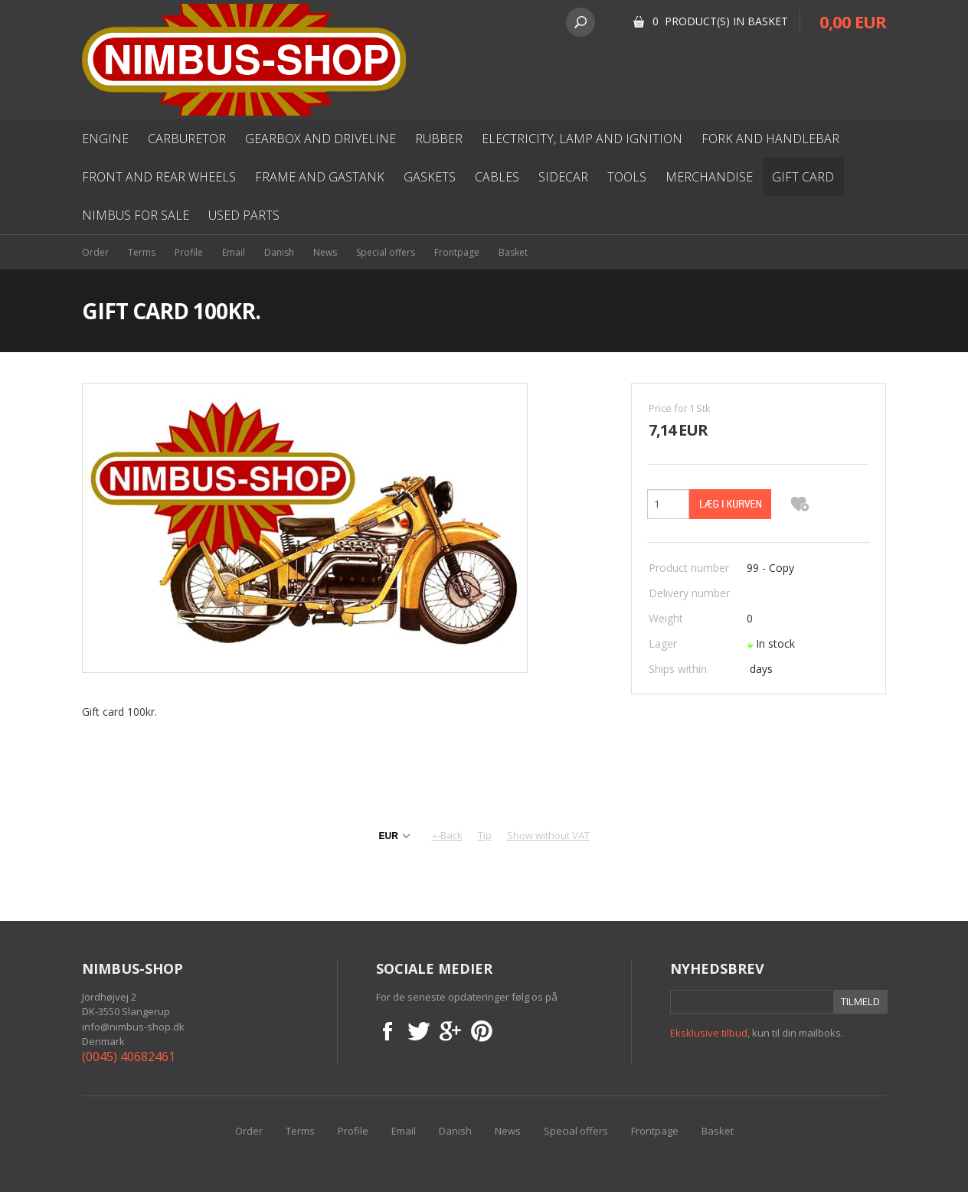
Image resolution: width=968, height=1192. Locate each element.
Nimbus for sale (135, 215)
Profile (189, 252)
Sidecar (563, 176)
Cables (497, 176)
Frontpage (456, 252)
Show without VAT (548, 835)
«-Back (447, 835)
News (325, 252)
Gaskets (430, 176)
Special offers (385, 252)
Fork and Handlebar (770, 138)
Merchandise (709, 176)
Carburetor (187, 138)
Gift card (803, 176)
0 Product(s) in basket (720, 21)
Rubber (439, 138)
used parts (244, 215)
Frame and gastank (319, 176)
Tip (485, 835)
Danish (279, 252)
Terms (141, 252)
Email (233, 252)
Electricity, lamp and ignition (582, 138)
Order (95, 252)
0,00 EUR (852, 21)
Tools (626, 176)
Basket (513, 252)
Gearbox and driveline (320, 138)
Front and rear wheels (159, 176)
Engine (105, 138)
